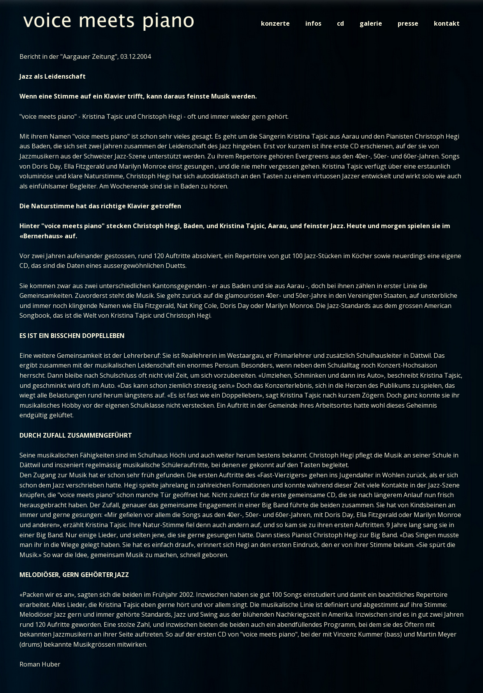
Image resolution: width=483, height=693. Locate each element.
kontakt (447, 23)
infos (313, 23)
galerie (371, 23)
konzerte (275, 23)
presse (408, 23)
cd (340, 23)
